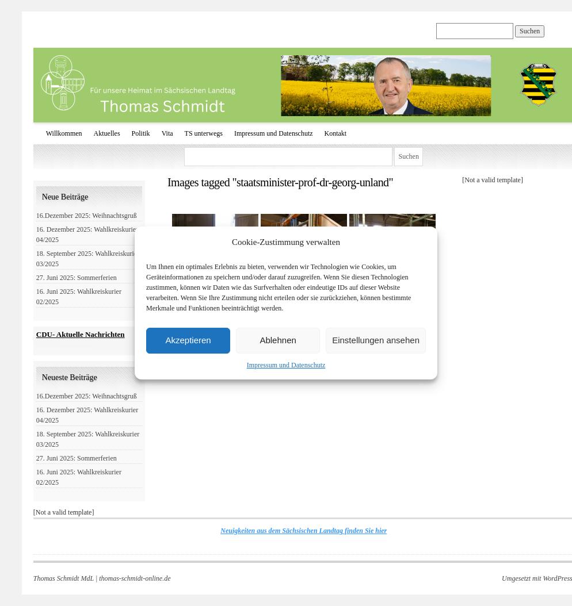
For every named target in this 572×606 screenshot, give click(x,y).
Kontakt (336, 133)
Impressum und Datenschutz (286, 365)
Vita (167, 133)
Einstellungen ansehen (376, 340)
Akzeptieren (188, 340)
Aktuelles (107, 133)
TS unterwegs (204, 133)
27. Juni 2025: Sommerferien (76, 278)
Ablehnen (278, 340)
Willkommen (64, 133)
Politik (141, 133)
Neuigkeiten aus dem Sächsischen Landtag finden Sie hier (303, 531)
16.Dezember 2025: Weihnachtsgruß (86, 216)
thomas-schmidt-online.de (134, 578)
